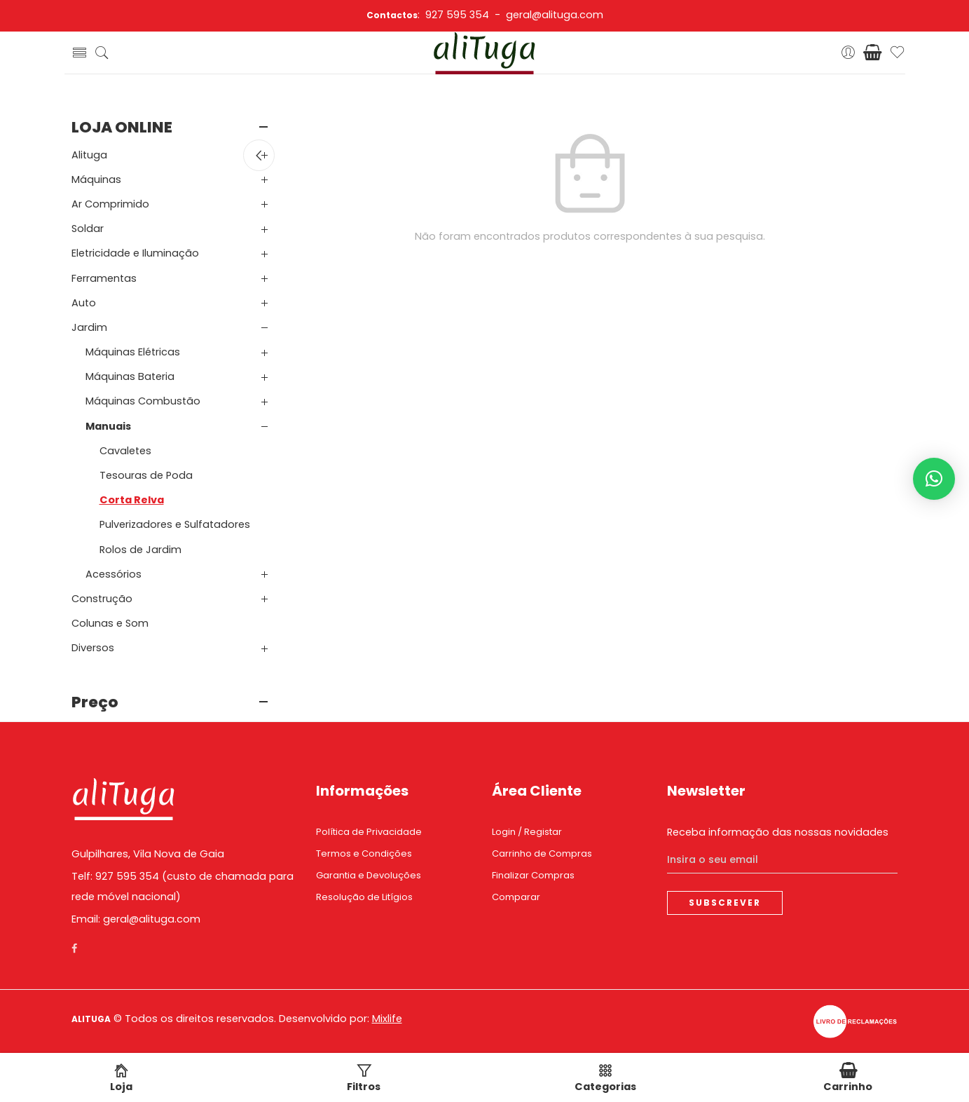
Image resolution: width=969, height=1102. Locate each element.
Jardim (89, 327)
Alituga (89, 155)
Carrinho (847, 1078)
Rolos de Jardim (140, 550)
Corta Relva (131, 500)
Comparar (516, 897)
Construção (101, 599)
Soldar (87, 229)
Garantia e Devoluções (368, 875)
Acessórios (113, 574)
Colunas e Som (110, 623)
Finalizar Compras (533, 875)
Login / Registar (527, 831)
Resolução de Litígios (364, 897)
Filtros (363, 1078)
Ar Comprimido (110, 204)
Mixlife (387, 1019)
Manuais (108, 426)
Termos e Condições (364, 853)
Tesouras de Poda (146, 475)
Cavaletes (125, 451)
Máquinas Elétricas (132, 352)
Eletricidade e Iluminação (135, 253)
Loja (121, 1078)
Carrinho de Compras (542, 853)
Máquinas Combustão (142, 401)
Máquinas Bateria (129, 376)
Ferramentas (104, 278)
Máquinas (96, 179)
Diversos (92, 648)
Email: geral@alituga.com (135, 919)
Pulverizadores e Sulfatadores (174, 524)
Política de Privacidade (369, 831)
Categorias (605, 1078)
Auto (83, 303)
